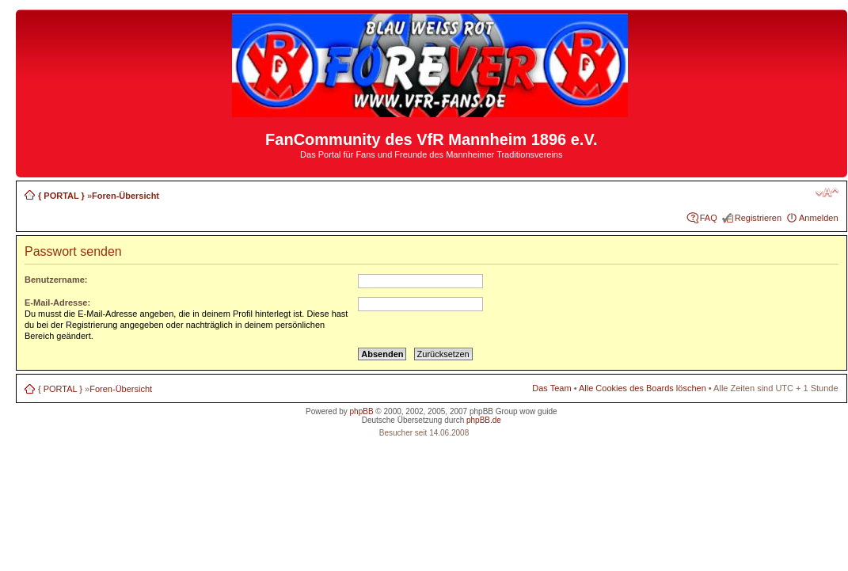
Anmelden (818, 218)
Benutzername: (56, 279)
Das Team (551, 388)
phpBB (362, 411)
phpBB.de (483, 420)
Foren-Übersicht (125, 195)
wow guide (538, 411)
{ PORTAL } (61, 195)
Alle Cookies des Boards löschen (642, 388)
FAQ (708, 218)
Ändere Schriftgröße (827, 192)
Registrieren (758, 218)
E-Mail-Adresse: (57, 302)
